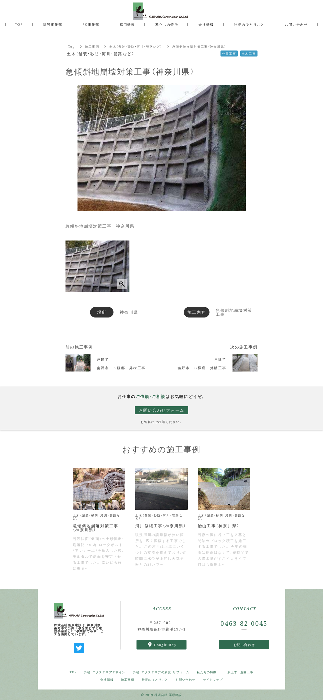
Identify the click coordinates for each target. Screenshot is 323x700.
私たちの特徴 (206, 672)
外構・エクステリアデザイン (105, 672)
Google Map (165, 644)
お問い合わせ (244, 644)
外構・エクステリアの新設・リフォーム (161, 672)
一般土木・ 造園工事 (239, 672)
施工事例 (92, 46)
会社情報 (107, 679)
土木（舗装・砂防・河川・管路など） (135, 46)
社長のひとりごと (155, 679)
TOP (73, 672)
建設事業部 (52, 24)
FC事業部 (90, 24)
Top (71, 46)
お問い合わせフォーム (161, 410)
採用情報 (127, 24)
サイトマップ (213, 679)
